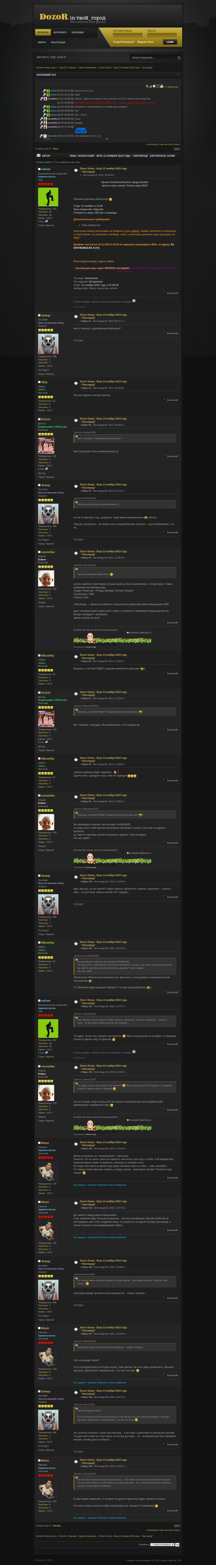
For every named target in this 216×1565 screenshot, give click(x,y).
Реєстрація (58, 42)
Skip (44, 382)
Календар (78, 32)
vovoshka (52, 98)
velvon (53, 90)
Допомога (60, 32)
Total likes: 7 (44, 359)
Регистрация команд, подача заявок (94, 261)
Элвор (45, 315)
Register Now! (145, 42)
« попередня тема (154, 144)
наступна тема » (172, 144)
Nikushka (47, 655)
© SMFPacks (171, 87)
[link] (77, 90)
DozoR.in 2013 (45, 1560)
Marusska (52, 136)
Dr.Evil (45, 419)
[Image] (78, 123)
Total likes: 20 (45, 212)
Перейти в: (144, 1544)
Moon (45, 1143)
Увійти (42, 42)
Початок (43, 32)
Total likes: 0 (44, 404)
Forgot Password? (123, 42)
